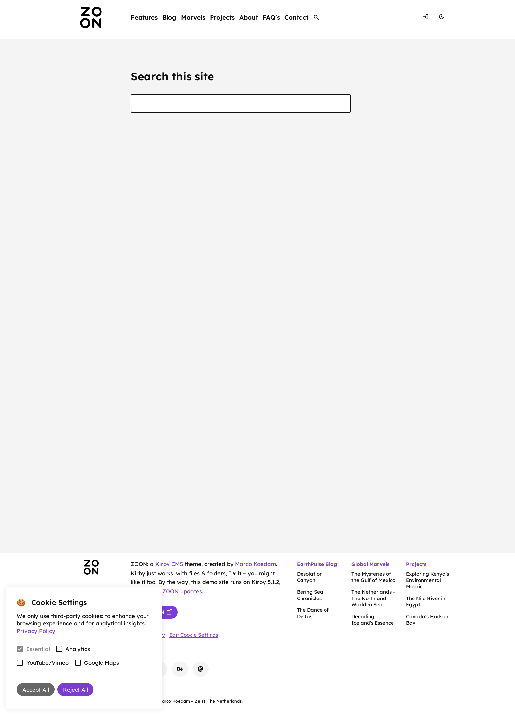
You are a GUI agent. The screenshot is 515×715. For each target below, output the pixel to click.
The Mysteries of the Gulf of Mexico (373, 577)
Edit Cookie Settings (193, 635)
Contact (296, 17)
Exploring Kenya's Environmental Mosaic (427, 580)
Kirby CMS (169, 563)
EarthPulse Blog (317, 564)
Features (144, 17)
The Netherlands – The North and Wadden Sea (373, 598)
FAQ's (271, 17)
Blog (169, 17)
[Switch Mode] (442, 17)
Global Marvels (370, 564)
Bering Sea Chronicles (310, 595)
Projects (222, 17)
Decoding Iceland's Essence (372, 619)
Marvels (193, 17)
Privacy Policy (36, 630)
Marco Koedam (255, 563)
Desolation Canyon (310, 577)
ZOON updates (182, 591)
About (248, 17)
